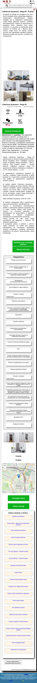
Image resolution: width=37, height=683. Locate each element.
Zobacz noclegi (18, 506)
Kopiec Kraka (18, 572)
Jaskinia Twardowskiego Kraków (18, 579)
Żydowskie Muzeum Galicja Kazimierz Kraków (18, 635)
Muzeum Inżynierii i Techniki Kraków (18, 621)
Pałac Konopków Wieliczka (18, 537)
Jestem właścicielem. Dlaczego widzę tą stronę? (13, 662)
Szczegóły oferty (18, 498)
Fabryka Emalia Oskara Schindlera (18, 614)
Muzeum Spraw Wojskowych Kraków (18, 544)
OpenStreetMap (30, 492)
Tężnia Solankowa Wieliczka (18, 530)
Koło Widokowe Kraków (18, 607)
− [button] (4, 468)
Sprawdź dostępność (13, 131)
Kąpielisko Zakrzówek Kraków (18, 565)
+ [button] (4, 465)
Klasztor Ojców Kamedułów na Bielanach (18, 593)
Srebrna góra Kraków (18, 600)
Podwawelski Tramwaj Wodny (18, 649)
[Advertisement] (18, 53)
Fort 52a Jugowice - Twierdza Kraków (18, 551)
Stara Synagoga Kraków (18, 642)
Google (26, 674)
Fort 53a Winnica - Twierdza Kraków (18, 558)
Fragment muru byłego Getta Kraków (18, 586)
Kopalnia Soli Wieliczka (18, 516)
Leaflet (23, 492)
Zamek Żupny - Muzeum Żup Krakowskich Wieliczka (18, 524)
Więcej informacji (23, 249)
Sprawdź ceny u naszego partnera (23, 243)
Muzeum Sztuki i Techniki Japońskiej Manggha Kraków (18, 629)
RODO (11, 680)
